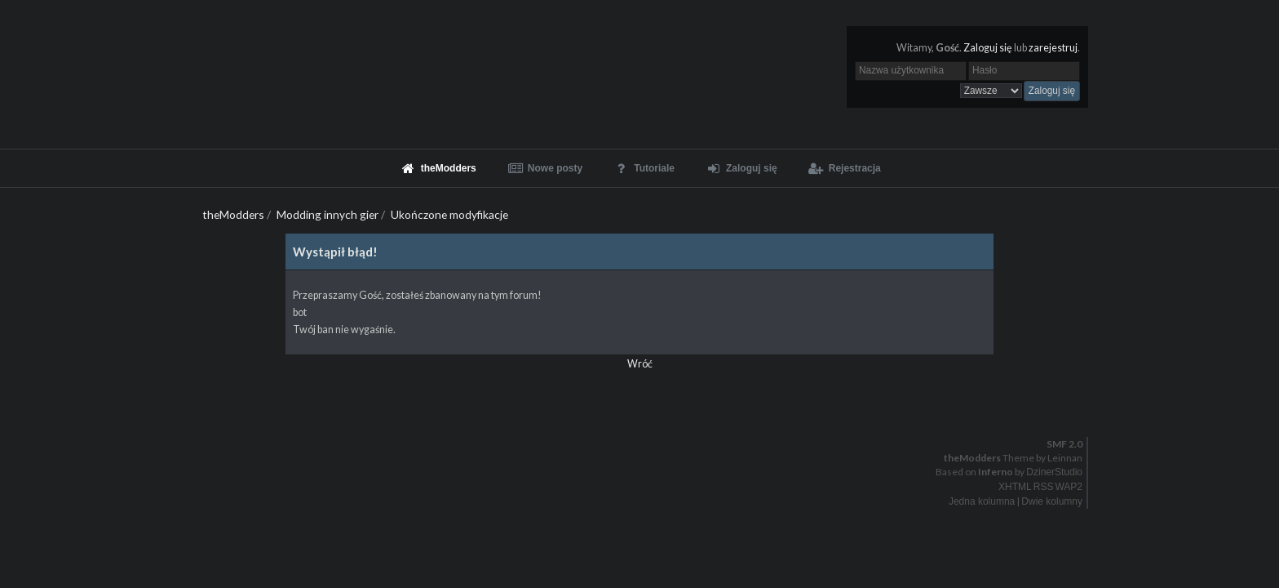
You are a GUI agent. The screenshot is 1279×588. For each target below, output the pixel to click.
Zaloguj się (987, 48)
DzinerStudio (1054, 472)
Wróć (640, 364)
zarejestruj (1053, 48)
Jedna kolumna (982, 501)
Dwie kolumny (1051, 501)
